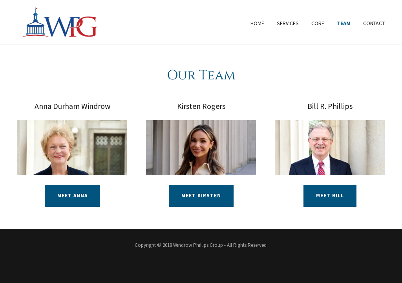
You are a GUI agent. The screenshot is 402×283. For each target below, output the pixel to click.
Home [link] (257, 23)
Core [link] (317, 23)
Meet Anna (72, 195)
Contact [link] (374, 23)
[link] (58, 21)
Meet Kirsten (201, 195)
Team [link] (344, 23)
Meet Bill (330, 195)
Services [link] (288, 23)
